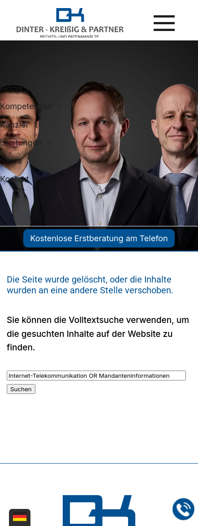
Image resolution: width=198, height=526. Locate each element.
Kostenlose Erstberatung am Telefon (99, 238)
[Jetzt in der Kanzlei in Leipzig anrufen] (183, 509)
